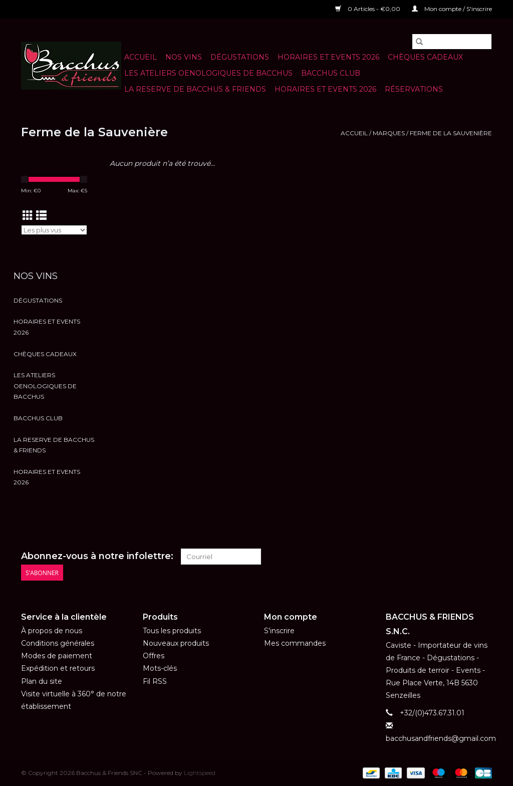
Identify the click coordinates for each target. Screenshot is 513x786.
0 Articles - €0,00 (368, 9)
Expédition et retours (58, 668)
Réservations (414, 89)
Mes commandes (295, 643)
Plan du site (41, 681)
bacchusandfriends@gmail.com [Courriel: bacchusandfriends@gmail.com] (441, 738)
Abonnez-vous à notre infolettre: (97, 556)
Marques (389, 133)
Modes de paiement (56, 655)
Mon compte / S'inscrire (452, 9)
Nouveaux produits (176, 643)
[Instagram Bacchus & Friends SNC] (484, 557)
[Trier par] (54, 230)
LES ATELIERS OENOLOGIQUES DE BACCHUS (208, 73)
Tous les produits (172, 630)
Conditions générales (57, 643)
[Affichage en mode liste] (41, 215)
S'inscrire (279, 630)
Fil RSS (155, 681)
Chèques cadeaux (425, 57)
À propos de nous (51, 630)
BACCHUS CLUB (330, 73)
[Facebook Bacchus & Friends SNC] (466, 557)
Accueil (140, 57)
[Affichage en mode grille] (28, 215)
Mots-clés (160, 668)
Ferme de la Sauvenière (451, 133)
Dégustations (239, 57)
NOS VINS (183, 57)
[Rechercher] (452, 42)
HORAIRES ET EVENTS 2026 (328, 57)
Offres (153, 655)
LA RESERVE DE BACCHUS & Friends (195, 89)
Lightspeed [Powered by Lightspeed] (199, 772)
